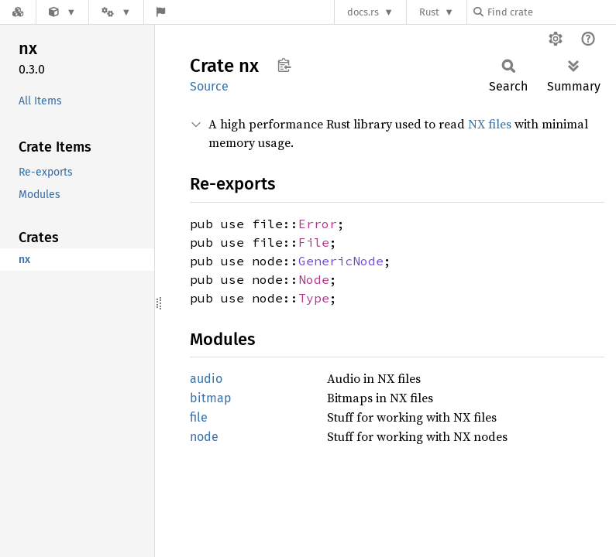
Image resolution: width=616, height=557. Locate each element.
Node (313, 279)
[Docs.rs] (18, 12)
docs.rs (363, 12)
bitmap (211, 398)
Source (209, 86)
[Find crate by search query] (551, 12)
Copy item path (284, 65)
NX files (489, 123)
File (313, 242)
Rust (429, 12)
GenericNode (341, 260)
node (204, 436)
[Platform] (116, 12)
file (199, 417)
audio (206, 378)
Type (313, 298)
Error (317, 223)
